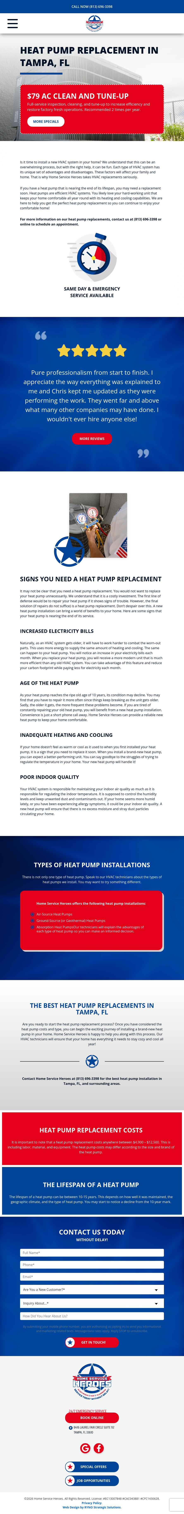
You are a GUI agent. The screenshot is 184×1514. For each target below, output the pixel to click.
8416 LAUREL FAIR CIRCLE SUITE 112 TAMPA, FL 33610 (94, 1430)
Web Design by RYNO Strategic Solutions (92, 1508)
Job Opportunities (93, 1481)
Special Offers (93, 1467)
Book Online (92, 1417)
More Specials (46, 122)
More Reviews (92, 439)
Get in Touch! (93, 1343)
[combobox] (92, 1290)
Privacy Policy (92, 1503)
